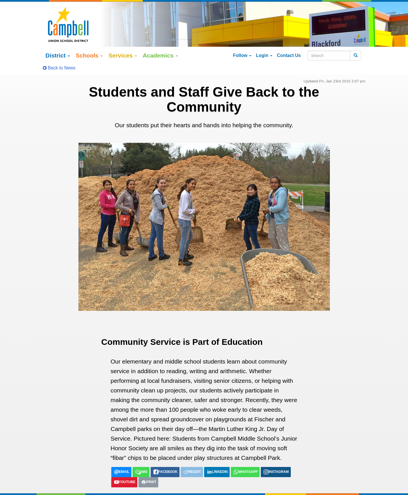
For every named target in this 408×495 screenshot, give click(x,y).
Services (122, 40)
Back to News (59, 52)
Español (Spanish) (83, 488)
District (58, 40)
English (57, 488)
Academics (160, 40)
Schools (89, 40)
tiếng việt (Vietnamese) (123, 488)
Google (87, 482)
